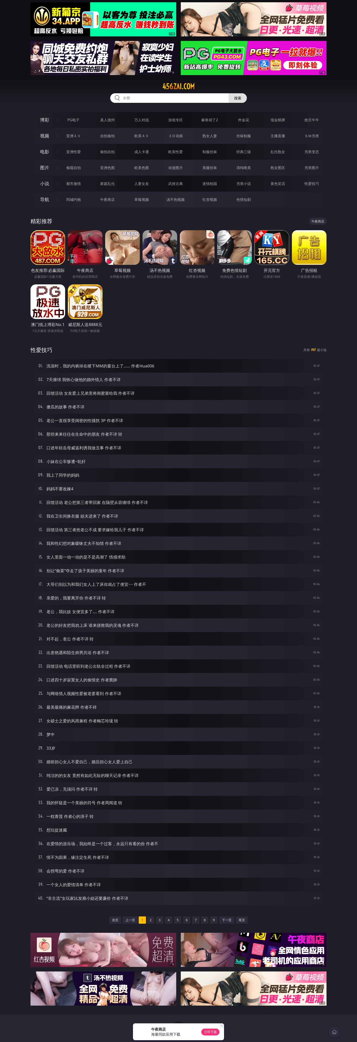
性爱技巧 (311, 183)
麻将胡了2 (209, 119)
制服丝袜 (209, 151)
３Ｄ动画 (175, 135)
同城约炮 (73, 199)
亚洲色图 (107, 167)
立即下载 (210, 1032)
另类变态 (311, 151)
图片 (44, 167)
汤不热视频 (175, 199)
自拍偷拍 (107, 135)
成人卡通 (141, 151)
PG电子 (73, 119)
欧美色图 (141, 167)
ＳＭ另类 (311, 135)
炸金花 (243, 119)
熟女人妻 (209, 135)
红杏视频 (209, 199)
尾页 (242, 920)
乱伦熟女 (277, 151)
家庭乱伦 (107, 183)
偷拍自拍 (107, 151)
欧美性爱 (175, 151)
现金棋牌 (277, 119)
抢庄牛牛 (311, 119)
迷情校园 (209, 183)
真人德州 (107, 119)
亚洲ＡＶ (73, 135)
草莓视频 (141, 199)
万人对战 (141, 119)
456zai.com (178, 86)
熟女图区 (277, 167)
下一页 (227, 920)
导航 (44, 199)
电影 (44, 152)
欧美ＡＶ (141, 135)
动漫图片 (175, 167)
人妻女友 (141, 183)
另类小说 (243, 183)
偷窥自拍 (73, 167)
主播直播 (277, 135)
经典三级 (243, 151)
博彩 (44, 120)
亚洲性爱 (73, 151)
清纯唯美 (243, 167)
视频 (44, 136)
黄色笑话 (277, 183)
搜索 (237, 98)
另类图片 (311, 167)
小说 (44, 183)
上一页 (130, 920)
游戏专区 (175, 119)
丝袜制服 (243, 135)
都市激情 (73, 183)
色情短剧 (243, 199)
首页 (115, 920)
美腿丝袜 (209, 167)
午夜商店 (107, 199)
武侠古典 (175, 183)
